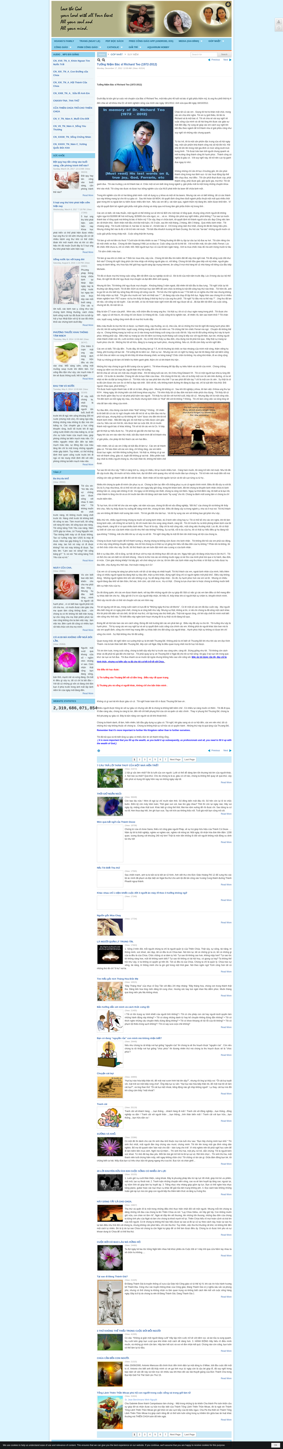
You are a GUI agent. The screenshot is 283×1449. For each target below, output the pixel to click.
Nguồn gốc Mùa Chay (109, 915)
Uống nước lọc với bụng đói (68, 259)
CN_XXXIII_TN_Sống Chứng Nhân (72, 137)
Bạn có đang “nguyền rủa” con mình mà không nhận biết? (129, 1038)
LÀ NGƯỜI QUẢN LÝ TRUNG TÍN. (115, 941)
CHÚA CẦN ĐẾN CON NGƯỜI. (113, 1358)
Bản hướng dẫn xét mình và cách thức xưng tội (123, 1007)
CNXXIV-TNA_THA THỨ (66, 100)
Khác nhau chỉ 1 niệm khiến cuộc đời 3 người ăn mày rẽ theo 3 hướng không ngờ (142, 892)
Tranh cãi (102, 1104)
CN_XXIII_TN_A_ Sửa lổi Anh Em (71, 93)
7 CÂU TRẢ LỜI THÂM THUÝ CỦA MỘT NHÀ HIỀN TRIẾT (128, 765)
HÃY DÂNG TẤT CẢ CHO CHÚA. (114, 1201)
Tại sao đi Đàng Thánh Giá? (112, 1276)
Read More (88, 195)
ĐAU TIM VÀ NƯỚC (64, 386)
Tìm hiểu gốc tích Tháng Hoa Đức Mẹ (117, 978)
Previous (216, 59)
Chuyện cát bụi (105, 1073)
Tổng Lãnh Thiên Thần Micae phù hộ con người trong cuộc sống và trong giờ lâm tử (144, 1392)
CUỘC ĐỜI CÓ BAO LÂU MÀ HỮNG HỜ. (119, 1242)
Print (99, 750)
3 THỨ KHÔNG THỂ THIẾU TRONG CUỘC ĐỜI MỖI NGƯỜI (129, 1330)
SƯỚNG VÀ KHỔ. (106, 1134)
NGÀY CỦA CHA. (62, 567)
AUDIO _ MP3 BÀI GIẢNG (66, 54)
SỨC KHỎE (59, 155)
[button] (191, 41)
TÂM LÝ (57, 472)
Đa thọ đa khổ (61, 478)
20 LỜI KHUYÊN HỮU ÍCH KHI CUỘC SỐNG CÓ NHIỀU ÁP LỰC (131, 1171)
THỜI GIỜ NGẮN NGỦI (109, 793)
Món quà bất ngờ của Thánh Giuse (116, 822)
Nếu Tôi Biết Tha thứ (108, 867)
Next (225, 59)
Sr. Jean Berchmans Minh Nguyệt (141, 1399)
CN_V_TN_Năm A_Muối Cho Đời (71, 118)
